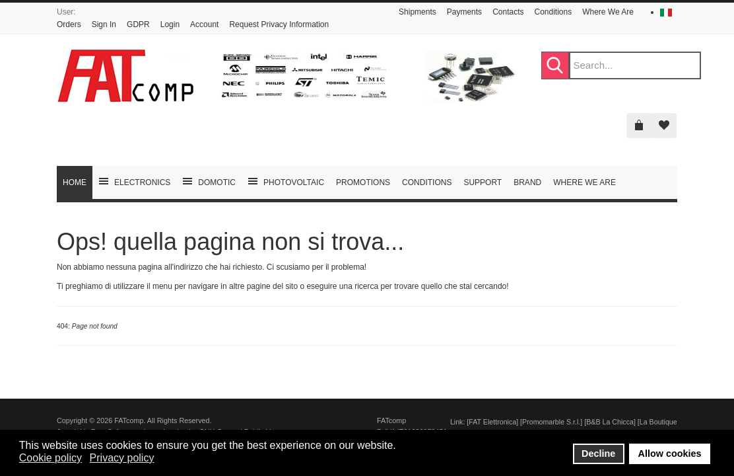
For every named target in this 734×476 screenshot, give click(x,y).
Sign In (104, 24)
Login (170, 24)
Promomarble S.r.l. (551, 422)
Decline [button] (598, 453)
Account (204, 24)
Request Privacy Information (279, 24)
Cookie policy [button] (50, 457)
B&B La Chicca (610, 422)
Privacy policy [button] (122, 457)
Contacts (507, 12)
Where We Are (608, 12)
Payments (464, 12)
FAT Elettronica (492, 422)
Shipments (417, 12)
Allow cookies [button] (670, 453)
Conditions (553, 12)
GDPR (138, 24)
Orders (69, 24)
